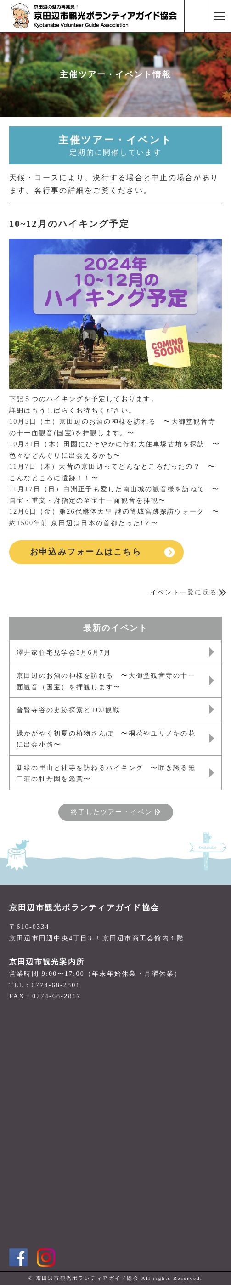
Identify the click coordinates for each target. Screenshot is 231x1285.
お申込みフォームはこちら (85, 551)
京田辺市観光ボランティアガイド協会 (84, 907)
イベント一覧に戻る (183, 592)
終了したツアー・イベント (115, 812)
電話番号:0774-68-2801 (196, 16)
